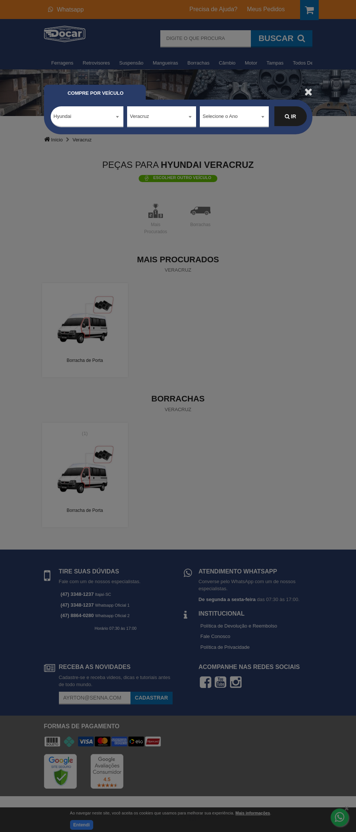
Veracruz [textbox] (139, 116)
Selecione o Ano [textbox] (220, 116)
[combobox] (87, 116)
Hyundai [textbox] (63, 116)
